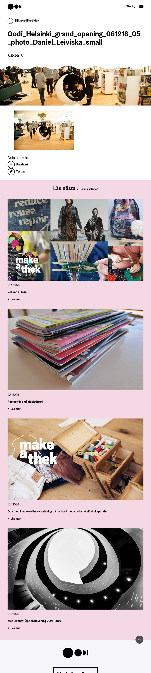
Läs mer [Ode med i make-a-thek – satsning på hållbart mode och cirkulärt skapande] (16, 518)
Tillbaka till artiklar (23, 20)
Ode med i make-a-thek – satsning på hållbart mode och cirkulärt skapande (57, 511)
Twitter (16, 171)
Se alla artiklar (89, 189)
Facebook (18, 164)
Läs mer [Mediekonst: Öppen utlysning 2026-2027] (16, 628)
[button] (141, 6)
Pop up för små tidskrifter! (25, 402)
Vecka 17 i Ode (17, 292)
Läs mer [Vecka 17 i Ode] (16, 299)
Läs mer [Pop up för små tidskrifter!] (16, 409)
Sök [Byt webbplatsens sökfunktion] (130, 6)
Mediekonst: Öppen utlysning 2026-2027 (34, 621)
